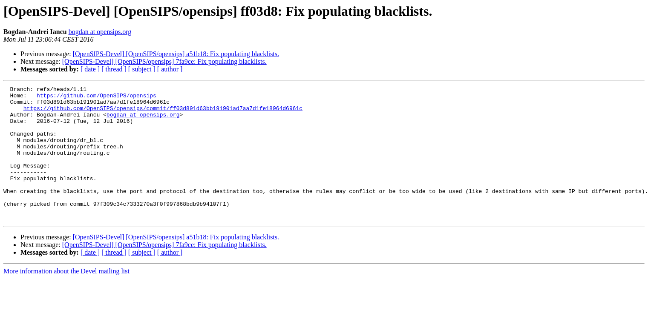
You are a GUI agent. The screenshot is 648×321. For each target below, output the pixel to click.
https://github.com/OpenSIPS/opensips (96, 98)
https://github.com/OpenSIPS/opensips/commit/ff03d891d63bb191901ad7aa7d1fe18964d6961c (162, 113)
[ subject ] (142, 69)
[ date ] (90, 69)
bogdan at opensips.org (100, 31)
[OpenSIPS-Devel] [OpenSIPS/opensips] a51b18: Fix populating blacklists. (176, 53)
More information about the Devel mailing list (66, 297)
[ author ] (170, 69)
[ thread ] (114, 69)
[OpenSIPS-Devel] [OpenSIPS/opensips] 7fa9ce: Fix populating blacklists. (164, 61)
